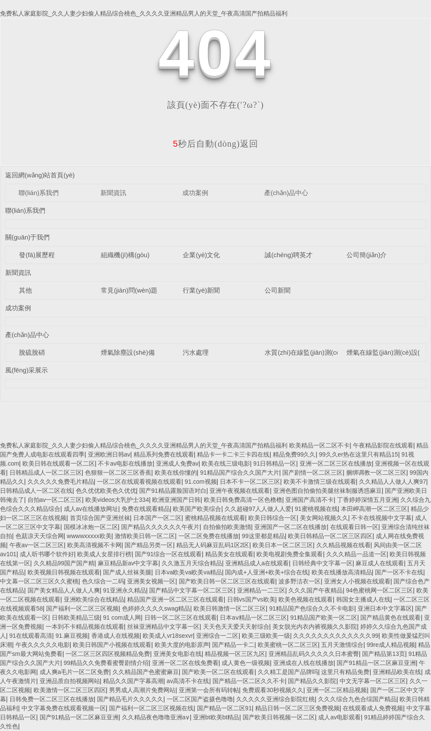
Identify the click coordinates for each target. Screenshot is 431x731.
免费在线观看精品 (146, 508)
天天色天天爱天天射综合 (236, 626)
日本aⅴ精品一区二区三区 (253, 617)
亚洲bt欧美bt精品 (216, 717)
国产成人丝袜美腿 (127, 572)
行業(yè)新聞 (201, 290)
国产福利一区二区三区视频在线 (151, 708)
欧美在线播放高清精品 (342, 572)
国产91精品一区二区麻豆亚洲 (376, 662)
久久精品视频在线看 (343, 545)
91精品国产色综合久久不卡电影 (311, 608)
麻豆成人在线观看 (380, 563)
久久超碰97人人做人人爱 (258, 508)
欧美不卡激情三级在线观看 (320, 481)
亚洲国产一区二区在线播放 (290, 526)
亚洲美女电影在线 (177, 653)
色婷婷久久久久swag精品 (156, 608)
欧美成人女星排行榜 (104, 554)
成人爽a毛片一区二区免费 (74, 671)
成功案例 (195, 192)
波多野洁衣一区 (299, 581)
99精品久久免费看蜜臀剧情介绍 (106, 662)
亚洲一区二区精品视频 (336, 690)
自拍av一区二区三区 (55, 499)
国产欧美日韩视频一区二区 (279, 717)
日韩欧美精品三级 (76, 617)
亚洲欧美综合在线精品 (94, 599)
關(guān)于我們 (27, 237)
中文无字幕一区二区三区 (373, 680)
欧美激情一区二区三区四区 (70, 690)
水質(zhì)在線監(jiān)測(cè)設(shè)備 (317, 352)
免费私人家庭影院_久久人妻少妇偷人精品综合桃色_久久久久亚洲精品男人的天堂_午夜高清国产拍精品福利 (143, 13)
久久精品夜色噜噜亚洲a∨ (156, 717)
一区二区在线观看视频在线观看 (139, 481)
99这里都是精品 (263, 535)
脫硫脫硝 (32, 352)
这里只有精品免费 (345, 671)
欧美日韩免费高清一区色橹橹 (243, 499)
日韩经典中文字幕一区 (322, 563)
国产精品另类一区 (149, 545)
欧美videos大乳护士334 (117, 499)
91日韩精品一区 (275, 463)
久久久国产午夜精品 (315, 590)
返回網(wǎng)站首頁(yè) (40, 175)
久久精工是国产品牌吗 (288, 671)
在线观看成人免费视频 (373, 708)
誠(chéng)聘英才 (288, 254)
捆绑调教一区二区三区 (376, 472)
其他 (25, 290)
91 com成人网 (122, 617)
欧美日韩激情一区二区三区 (230, 608)
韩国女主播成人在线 (363, 599)
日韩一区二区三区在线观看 (180, 617)
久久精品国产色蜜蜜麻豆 (145, 671)
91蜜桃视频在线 (316, 508)
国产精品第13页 (383, 653)
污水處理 (196, 352)
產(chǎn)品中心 (286, 192)
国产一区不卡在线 (399, 572)
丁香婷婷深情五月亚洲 (367, 499)
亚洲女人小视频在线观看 (357, 581)
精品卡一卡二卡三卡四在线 (233, 454)
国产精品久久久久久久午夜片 (160, 526)
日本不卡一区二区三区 (250, 481)
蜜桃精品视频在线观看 (215, 517)
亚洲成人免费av (177, 463)
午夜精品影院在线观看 (383, 445)
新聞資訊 (113, 192)
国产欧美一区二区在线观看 (218, 671)
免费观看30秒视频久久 (272, 690)
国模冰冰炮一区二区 (91, 526)
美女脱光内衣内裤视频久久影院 (314, 626)
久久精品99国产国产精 (64, 563)
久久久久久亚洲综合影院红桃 (275, 699)
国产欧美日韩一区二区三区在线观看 (227, 581)
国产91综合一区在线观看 (168, 554)
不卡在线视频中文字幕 (381, 517)
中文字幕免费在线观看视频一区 (64, 708)
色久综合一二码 (103, 581)
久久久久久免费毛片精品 (61, 481)
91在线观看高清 (31, 635)
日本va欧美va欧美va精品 (188, 572)
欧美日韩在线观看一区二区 (58, 463)
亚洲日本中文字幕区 (385, 608)
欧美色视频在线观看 (305, 599)
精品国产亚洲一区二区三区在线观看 (175, 599)
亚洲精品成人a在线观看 (257, 563)
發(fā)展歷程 (37, 254)
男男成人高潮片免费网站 (142, 690)
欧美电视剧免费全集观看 (289, 554)
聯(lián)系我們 (39, 192)
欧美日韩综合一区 (272, 517)
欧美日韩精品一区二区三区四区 (330, 535)
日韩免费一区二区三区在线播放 (51, 699)
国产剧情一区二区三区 (312, 472)
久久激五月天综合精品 (192, 563)
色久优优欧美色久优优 (106, 490)
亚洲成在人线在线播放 (303, 662)
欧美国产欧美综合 (197, 508)
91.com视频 (201, 481)
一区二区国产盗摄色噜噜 (200, 699)
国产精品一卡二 (233, 644)
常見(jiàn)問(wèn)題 (129, 290)
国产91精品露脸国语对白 (172, 490)
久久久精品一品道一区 (356, 554)
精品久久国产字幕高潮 (133, 680)
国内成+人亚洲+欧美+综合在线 (266, 572)
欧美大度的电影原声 (182, 644)
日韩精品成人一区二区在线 (36, 490)
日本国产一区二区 (157, 517)
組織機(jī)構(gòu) (125, 254)
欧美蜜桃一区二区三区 (288, 644)
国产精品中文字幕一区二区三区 (191, 590)
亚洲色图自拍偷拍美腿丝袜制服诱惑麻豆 (327, 490)
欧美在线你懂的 (176, 472)
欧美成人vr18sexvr (168, 635)
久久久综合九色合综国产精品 (357, 699)
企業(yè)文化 (201, 254)
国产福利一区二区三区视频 (82, 608)
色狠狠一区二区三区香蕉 (118, 472)
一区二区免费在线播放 (208, 535)
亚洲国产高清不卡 (309, 499)
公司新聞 (277, 290)
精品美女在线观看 (229, 554)
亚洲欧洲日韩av (109, 454)
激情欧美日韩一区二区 (145, 535)
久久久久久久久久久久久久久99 (335, 635)
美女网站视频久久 (324, 517)
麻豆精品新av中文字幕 (128, 563)
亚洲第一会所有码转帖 (209, 690)
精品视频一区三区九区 (235, 653)
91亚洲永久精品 (124, 590)
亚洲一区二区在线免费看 (185, 662)
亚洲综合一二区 (217, 635)
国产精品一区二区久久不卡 (248, 680)
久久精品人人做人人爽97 (392, 481)
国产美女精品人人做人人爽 (64, 590)
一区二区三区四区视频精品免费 (108, 653)
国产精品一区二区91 (224, 708)
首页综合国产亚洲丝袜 (100, 517)
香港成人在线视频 (115, 635)
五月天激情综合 (342, 644)
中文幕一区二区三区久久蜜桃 (39, 581)
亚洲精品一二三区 (261, 590)
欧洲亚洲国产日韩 (176, 499)
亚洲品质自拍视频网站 (70, 680)
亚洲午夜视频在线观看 (239, 490)
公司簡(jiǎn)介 (367, 254)
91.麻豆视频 (72, 635)
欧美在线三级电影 (226, 463)
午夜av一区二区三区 (36, 545)
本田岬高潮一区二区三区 (374, 508)
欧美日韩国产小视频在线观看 (112, 644)
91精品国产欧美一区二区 (323, 617)
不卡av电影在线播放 (125, 463)
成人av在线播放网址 (91, 508)
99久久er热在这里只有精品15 (358, 454)
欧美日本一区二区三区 (283, 545)
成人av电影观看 (339, 717)
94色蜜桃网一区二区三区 (379, 590)
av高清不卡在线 (188, 680)
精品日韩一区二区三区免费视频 (297, 708)
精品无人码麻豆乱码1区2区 (213, 545)
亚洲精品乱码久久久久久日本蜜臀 (314, 653)
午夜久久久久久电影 (43, 644)
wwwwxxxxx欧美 (89, 535)
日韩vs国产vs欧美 (251, 599)
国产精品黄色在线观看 (390, 617)
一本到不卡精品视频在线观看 (85, 626)
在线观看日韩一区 (354, 526)
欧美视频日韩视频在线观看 (64, 572)
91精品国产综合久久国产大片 (239, 472)
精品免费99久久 (294, 454)
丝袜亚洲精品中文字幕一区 (163, 626)
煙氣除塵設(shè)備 (127, 352)
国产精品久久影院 (312, 680)
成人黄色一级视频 (246, 662)
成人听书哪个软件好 (47, 554)
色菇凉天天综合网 (40, 535)
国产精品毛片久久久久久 (130, 699)
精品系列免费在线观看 (164, 454)
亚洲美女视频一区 (151, 581)
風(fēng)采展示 (26, 370)
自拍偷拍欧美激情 (227, 526)
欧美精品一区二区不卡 (319, 445)
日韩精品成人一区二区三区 (45, 472)
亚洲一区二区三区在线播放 (336, 463)
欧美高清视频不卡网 (94, 545)
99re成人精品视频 (391, 644)
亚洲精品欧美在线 (397, 671)
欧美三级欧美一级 (266, 635)
